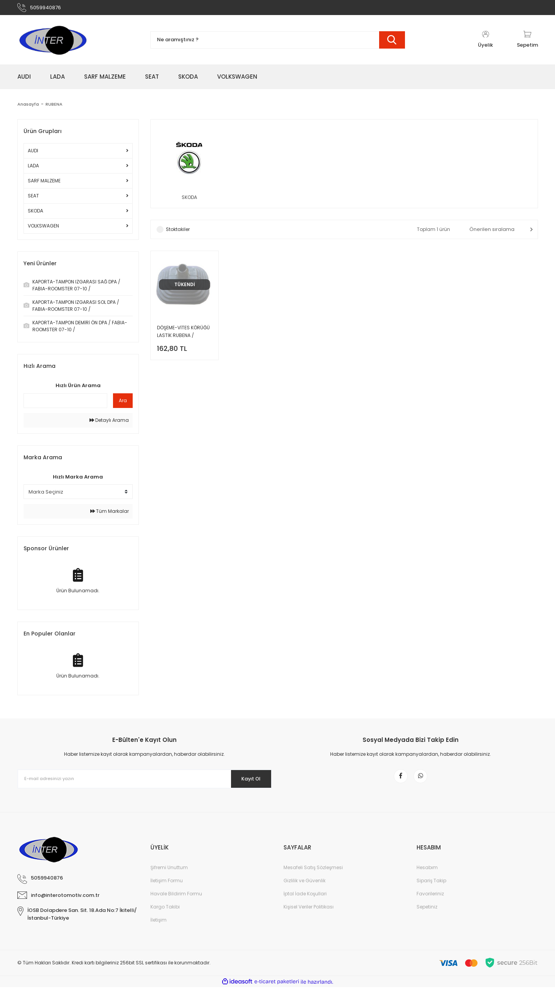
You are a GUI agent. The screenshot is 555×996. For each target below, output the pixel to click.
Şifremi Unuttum (169, 876)
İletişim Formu (166, 889)
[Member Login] (485, 43)
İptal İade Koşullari (305, 902)
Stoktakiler (178, 234)
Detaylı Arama (109, 423)
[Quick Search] (65, 404)
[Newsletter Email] (144, 782)
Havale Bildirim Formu (176, 902)
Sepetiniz (427, 915)
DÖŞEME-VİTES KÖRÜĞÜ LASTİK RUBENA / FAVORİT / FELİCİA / (183, 336)
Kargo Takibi (165, 915)
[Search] (277, 43)
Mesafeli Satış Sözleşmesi (313, 876)
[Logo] (52, 43)
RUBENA (55, 107)
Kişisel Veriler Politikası (308, 915)
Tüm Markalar (109, 514)
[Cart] (527, 43)
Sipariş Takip (431, 889)
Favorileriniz (430, 902)
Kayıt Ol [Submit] (246, 782)
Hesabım (427, 876)
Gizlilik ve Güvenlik (304, 889)
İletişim (158, 928)
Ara (123, 404)
